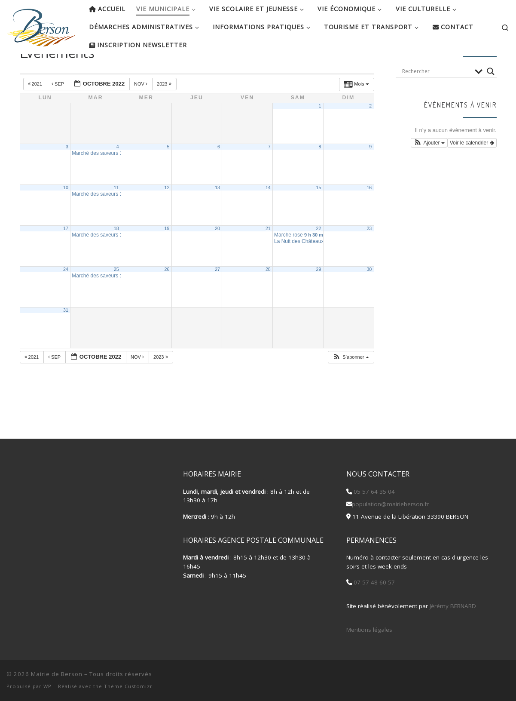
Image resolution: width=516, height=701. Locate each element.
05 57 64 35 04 (373, 491)
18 (116, 256)
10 (65, 215)
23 (369, 256)
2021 (36, 111)
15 (318, 215)
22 (318, 256)
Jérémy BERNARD (453, 606)
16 (369, 215)
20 (217, 256)
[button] (350, 385)
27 (217, 297)
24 (65, 297)
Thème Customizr (128, 686)
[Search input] (436, 99)
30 (369, 297)
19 (166, 256)
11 (116, 215)
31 (65, 338)
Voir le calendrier (472, 171)
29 (318, 297)
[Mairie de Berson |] (41, 25)
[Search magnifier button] (491, 99)
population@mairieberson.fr (390, 504)
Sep (58, 111)
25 (116, 297)
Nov (141, 111)
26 (166, 297)
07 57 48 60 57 (373, 582)
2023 (165, 111)
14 (268, 215)
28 (268, 297)
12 (166, 215)
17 (65, 256)
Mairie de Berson (56, 674)
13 (217, 215)
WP (47, 686)
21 (268, 256)
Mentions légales (369, 629)
